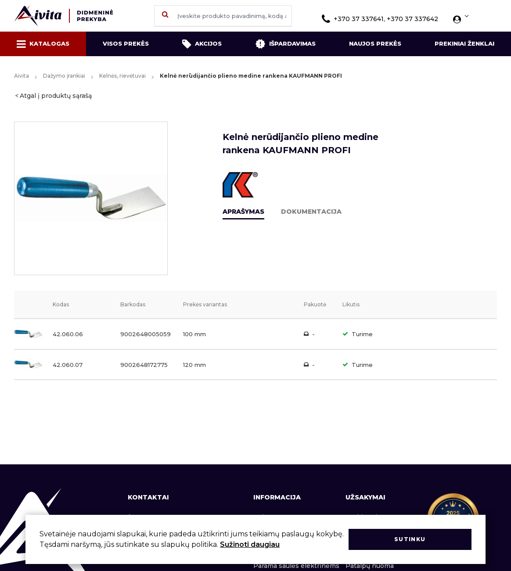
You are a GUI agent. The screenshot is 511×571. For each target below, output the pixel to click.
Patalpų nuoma (369, 566)
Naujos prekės (375, 43)
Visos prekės (126, 43)
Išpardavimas (285, 44)
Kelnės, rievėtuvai (122, 75)
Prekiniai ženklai (464, 43)
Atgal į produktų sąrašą (56, 96)
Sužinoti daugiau (250, 544)
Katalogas (43, 44)
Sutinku (409, 539)
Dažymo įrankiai (64, 75)
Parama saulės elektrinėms (296, 566)
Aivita (21, 75)
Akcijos (202, 44)
